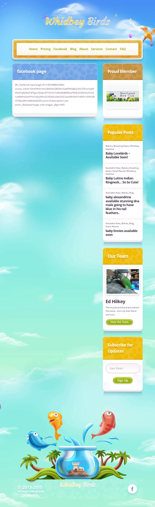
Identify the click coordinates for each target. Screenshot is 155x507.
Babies (109, 145)
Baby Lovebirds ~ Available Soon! (118, 155)
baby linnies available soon (121, 233)
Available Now (113, 167)
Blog (131, 192)
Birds (77, 21)
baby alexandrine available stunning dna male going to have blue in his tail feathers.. (122, 205)
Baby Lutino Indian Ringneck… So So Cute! (122, 180)
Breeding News (121, 145)
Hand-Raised (118, 171)
